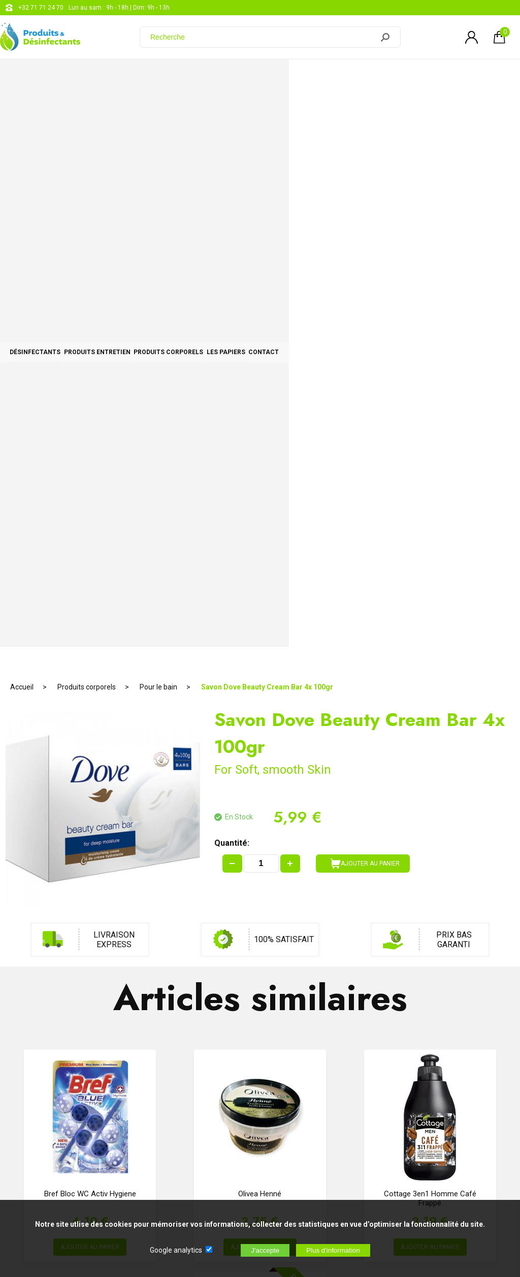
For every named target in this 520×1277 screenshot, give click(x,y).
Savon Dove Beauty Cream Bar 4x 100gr (267, 109)
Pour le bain (158, 109)
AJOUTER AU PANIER (365, 286)
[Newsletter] (168, 1192)
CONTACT (472, 77)
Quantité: (231, 265)
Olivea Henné (259, 615)
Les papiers (388, 77)
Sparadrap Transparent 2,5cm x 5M (260, 843)
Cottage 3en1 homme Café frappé (430, 620)
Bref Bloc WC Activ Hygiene (90, 615)
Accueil (22, 109)
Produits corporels (284, 77)
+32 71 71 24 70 (40, 7)
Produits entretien (166, 77)
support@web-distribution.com (298, 1076)
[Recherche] (262, 37)
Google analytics (176, 1250)
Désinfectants (58, 77)
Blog (261, 1101)
